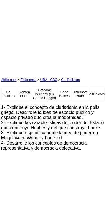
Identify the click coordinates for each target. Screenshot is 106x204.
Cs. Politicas (70, 80)
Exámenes (28, 80)
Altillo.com (9, 80)
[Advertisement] (43, 36)
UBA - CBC (48, 80)
